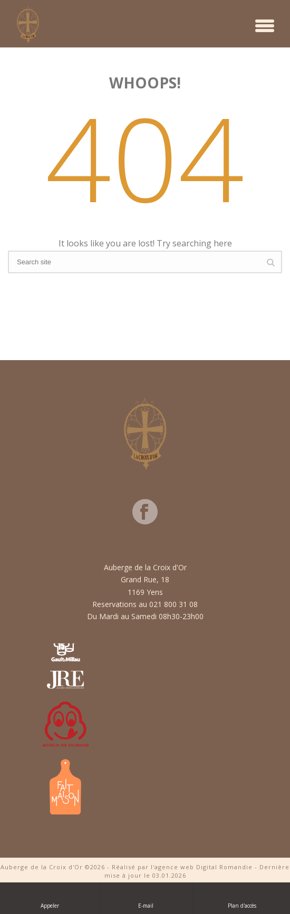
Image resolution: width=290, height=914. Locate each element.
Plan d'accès (242, 898)
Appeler (50, 898)
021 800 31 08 (173, 604)
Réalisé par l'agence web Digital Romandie (182, 867)
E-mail (146, 898)
